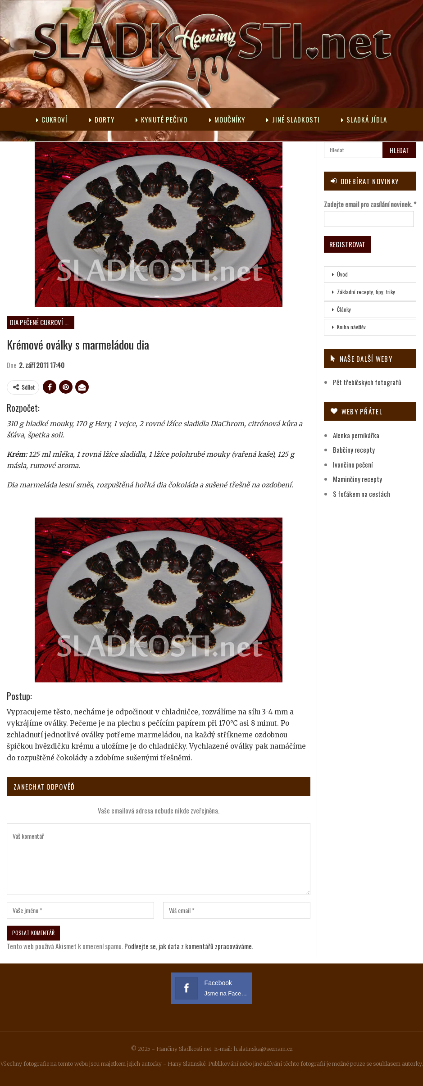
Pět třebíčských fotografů (367, 382)
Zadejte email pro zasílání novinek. (370, 204)
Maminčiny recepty (357, 479)
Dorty (102, 119)
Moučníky (227, 119)
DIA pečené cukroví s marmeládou (42, 322)
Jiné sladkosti (293, 119)
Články (344, 309)
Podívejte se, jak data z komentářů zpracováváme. (188, 946)
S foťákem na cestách (361, 494)
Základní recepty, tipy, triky (366, 291)
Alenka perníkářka (356, 435)
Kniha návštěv (351, 327)
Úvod (342, 274)
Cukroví (52, 119)
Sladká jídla (364, 119)
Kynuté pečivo (161, 119)
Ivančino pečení (353, 464)
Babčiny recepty (354, 449)
